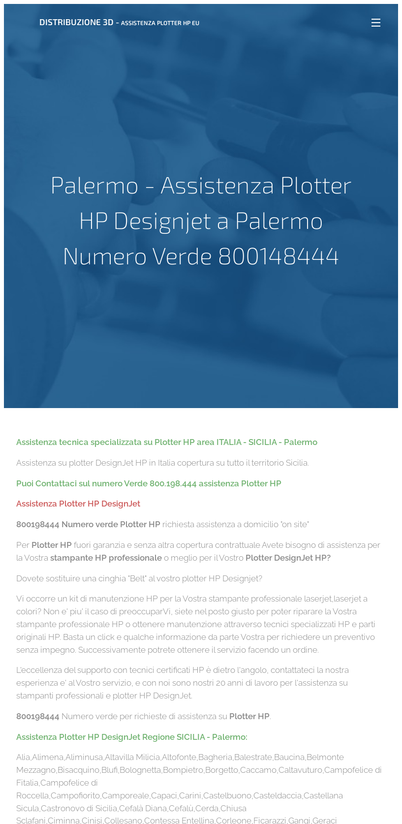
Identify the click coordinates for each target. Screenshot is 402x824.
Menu (375, 22)
